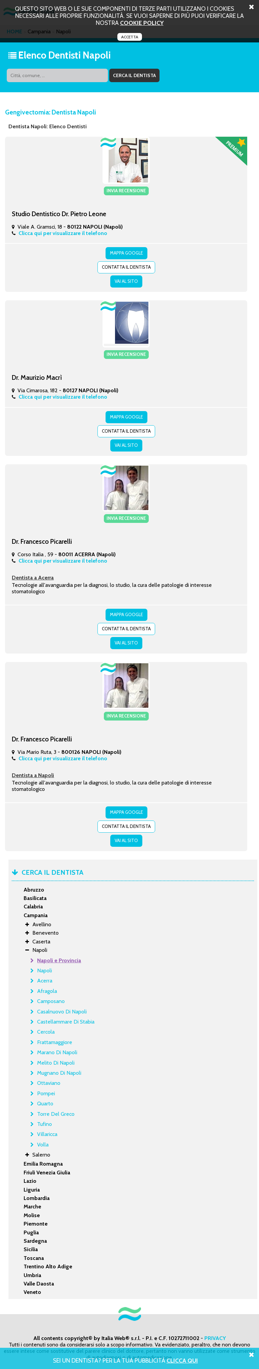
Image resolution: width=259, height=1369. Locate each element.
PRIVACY (215, 1338)
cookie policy (142, 22)
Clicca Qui (182, 1360)
